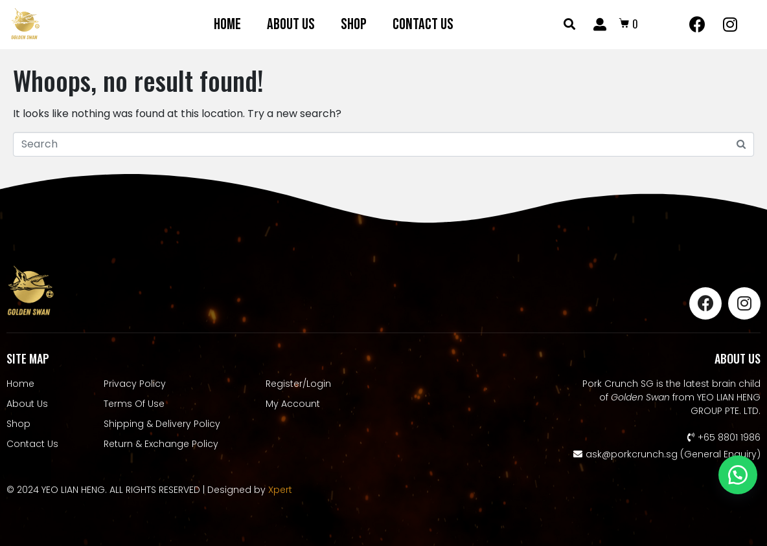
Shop (354, 24)
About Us (291, 24)
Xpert (280, 489)
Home (227, 24)
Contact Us (423, 24)
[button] (737, 474)
